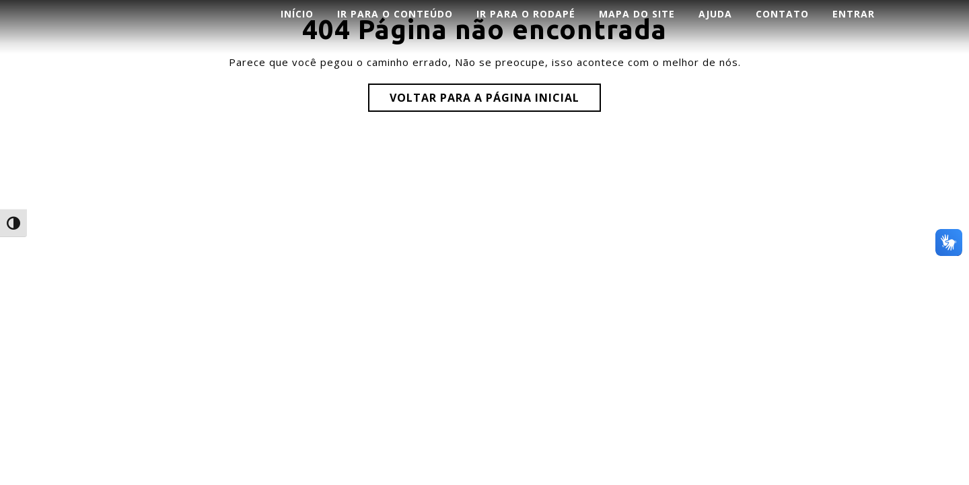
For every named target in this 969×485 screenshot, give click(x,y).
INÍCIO (297, 13)
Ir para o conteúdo (395, 13)
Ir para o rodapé (525, 13)
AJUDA (715, 13)
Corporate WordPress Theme (447, 157)
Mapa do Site (637, 13)
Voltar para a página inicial (484, 97)
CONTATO (782, 13)
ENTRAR (853, 13)
